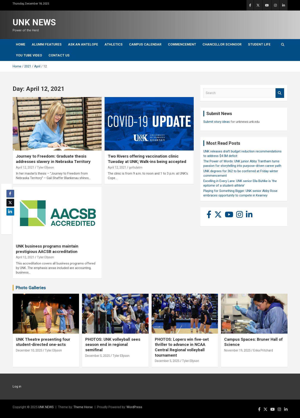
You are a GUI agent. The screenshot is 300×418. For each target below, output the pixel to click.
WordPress (134, 407)
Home (20, 44)
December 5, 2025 (97, 355)
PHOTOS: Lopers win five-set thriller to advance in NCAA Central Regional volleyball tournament (182, 347)
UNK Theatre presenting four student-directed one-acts (43, 342)
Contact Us (59, 55)
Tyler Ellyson (45, 167)
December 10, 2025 (29, 350)
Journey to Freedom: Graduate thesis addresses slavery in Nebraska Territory (53, 159)
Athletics (114, 44)
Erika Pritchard (263, 350)
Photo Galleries (31, 287)
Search (280, 93)
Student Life (259, 44)
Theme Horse (83, 407)
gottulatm (135, 167)
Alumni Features (47, 44)
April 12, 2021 (25, 167)
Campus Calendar (145, 44)
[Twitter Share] (10, 203)
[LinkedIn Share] (10, 212)
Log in (17, 386)
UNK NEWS (34, 22)
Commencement (182, 44)
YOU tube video (29, 55)
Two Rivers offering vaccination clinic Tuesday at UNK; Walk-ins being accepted (147, 159)
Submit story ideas (216, 122)
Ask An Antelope (83, 44)
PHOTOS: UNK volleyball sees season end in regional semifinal (112, 344)
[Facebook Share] (10, 194)
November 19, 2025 (237, 350)
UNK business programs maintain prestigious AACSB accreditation (47, 249)
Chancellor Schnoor (222, 44)
